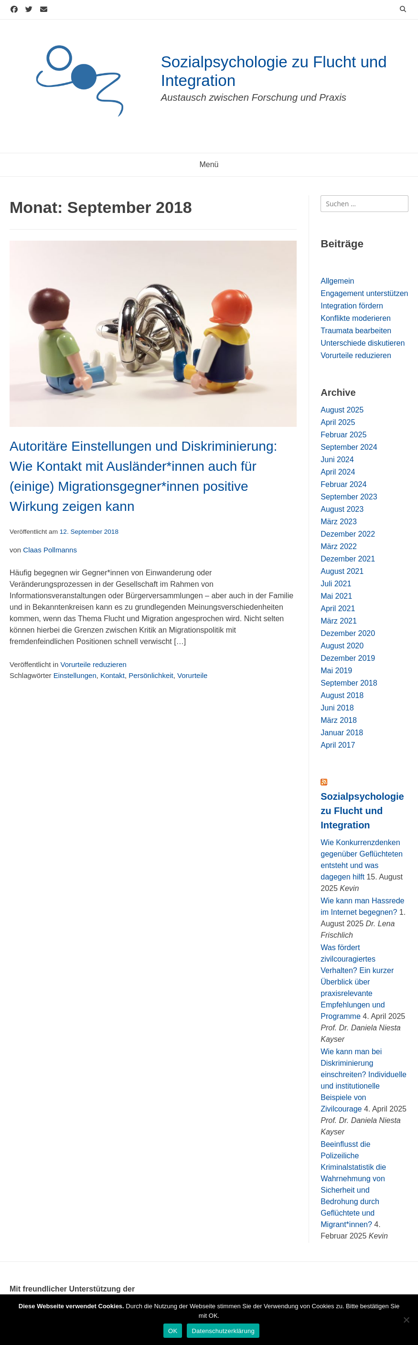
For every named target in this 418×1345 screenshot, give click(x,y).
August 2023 (342, 509)
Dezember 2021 (348, 559)
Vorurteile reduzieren (93, 664)
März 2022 (339, 546)
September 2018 (349, 683)
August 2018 (342, 695)
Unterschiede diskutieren (363, 343)
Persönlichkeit (151, 675)
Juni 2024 (337, 459)
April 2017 (338, 745)
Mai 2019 (336, 671)
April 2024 (338, 472)
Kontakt (112, 675)
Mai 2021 (336, 596)
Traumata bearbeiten (356, 331)
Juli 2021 (336, 584)
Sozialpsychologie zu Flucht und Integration (362, 810)
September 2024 (349, 447)
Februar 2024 (343, 484)
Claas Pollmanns (50, 550)
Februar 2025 (343, 435)
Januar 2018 (342, 733)
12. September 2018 (89, 531)
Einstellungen (75, 675)
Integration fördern (352, 306)
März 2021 (339, 621)
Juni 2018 (337, 708)
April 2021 (338, 608)
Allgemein (337, 281)
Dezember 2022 (348, 534)
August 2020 (342, 646)
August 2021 (342, 571)
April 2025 (338, 422)
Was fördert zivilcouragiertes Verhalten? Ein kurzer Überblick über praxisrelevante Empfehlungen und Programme (357, 981)
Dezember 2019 (348, 658)
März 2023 (339, 522)
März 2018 (339, 720)
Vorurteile (192, 675)
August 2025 (342, 410)
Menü (208, 164)
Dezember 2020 (348, 633)
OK (172, 1330)
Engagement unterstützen (364, 293)
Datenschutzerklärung (223, 1330)
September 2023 (349, 497)
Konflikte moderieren (356, 318)
